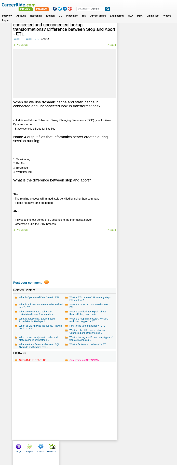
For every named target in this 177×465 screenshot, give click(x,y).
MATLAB (124, 87)
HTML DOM (126, 98)
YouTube (112, 447)
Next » (111, 44)
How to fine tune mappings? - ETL (87, 325)
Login (5, 16)
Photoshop (126, 93)
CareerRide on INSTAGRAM (84, 360)
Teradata (124, 104)
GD (60, 11)
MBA (140, 11)
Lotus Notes (126, 81)
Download (156, 26)
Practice (106, 4)
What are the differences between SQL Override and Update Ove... (39, 345)
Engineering (117, 11)
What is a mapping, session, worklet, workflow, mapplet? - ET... (88, 320)
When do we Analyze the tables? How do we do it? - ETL (40, 327)
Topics (16, 39)
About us (57, 447)
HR (84, 11)
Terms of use (87, 447)
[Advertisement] (64, 73)
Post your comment (27, 282)
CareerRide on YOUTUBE (32, 360)
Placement (72, 11)
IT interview (126, 110)
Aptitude (21, 11)
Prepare (90, 4)
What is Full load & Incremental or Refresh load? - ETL (41, 306)
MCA (130, 11)
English (50, 11)
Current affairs (98, 11)
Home (47, 447)
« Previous (20, 44)
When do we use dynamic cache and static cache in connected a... (38, 338)
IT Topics (27, 39)
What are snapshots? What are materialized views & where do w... (37, 313)
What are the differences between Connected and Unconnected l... (87, 331)
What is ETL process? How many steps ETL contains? (90, 298)
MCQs (123, 26)
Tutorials (145, 26)
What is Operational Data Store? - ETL (39, 297)
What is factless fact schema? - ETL (88, 344)
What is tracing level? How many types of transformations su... (91, 338)
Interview (7, 11)
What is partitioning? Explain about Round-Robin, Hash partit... (87, 313)
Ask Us (100, 447)
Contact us (71, 447)
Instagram (125, 447)
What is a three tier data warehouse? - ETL (89, 306)
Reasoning (36, 11)
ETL (37, 39)
